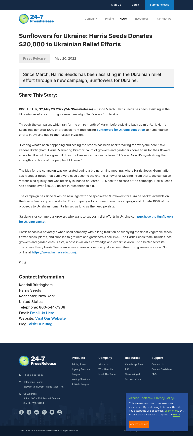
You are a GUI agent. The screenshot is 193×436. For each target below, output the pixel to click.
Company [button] (91, 18)
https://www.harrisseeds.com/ (54, 252)
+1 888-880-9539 (33, 375)
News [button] (123, 18)
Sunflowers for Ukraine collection (121, 129)
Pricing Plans (79, 364)
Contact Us (164, 18)
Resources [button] (142, 18)
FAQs (154, 374)
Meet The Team (107, 374)
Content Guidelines (162, 369)
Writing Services (81, 379)
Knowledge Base (134, 364)
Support (157, 358)
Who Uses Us (105, 369)
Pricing (109, 18)
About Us (103, 364)
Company (105, 358)
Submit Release (159, 4)
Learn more (171, 410)
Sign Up (116, 4)
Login (135, 4)
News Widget (132, 374)
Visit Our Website (50, 318)
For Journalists (133, 379)
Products (78, 358)
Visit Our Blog (40, 324)
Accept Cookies (139, 424)
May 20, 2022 (65, 58)
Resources (132, 358)
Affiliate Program (81, 384)
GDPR (176, 414)
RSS (127, 369)
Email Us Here (42, 313)
